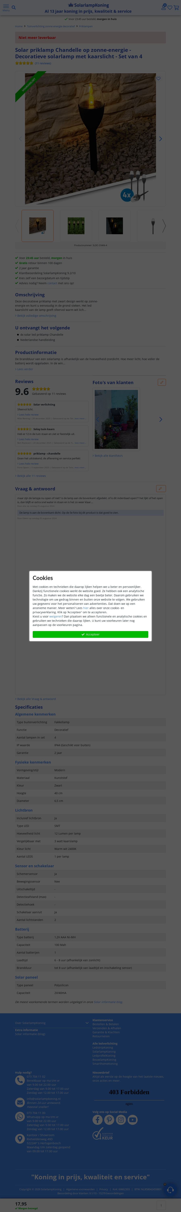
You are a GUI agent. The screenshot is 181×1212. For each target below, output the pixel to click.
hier (86, 608)
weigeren (55, 616)
